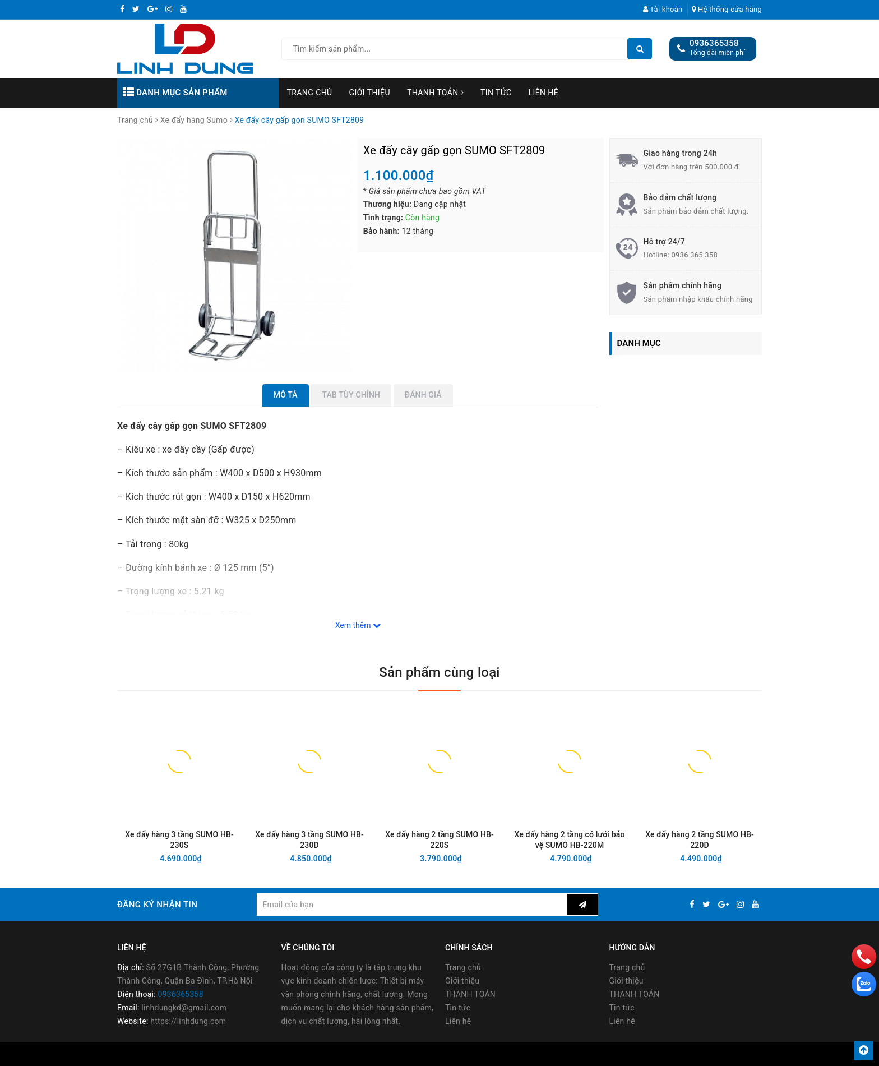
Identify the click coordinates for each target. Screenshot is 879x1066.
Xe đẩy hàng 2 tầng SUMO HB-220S (439, 840)
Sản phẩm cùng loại (439, 672)
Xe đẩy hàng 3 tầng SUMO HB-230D (309, 840)
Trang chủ (309, 92)
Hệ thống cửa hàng (727, 9)
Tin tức (496, 92)
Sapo (533, 1054)
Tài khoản (663, 9)
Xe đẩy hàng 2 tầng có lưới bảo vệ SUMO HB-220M (570, 840)
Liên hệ (544, 92)
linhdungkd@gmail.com (183, 1008)
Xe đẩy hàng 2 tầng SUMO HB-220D (699, 840)
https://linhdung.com (188, 1021)
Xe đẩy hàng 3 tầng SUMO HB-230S (179, 840)
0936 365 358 (694, 255)
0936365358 (714, 43)
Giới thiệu (369, 92)
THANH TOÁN (435, 92)
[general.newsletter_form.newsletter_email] (412, 904)
